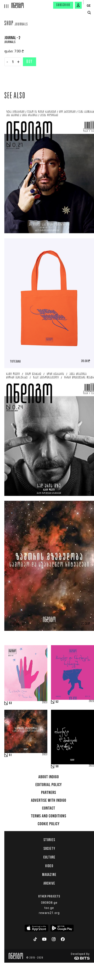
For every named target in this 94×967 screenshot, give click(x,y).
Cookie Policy (48, 824)
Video (49, 865)
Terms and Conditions (48, 816)
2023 (44, 702)
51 (10, 755)
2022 (91, 765)
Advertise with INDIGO (48, 800)
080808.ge (49, 902)
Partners (48, 792)
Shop (8, 24)
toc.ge (49, 908)
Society (49, 848)
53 (10, 703)
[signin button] (78, 5)
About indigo (48, 777)
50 (57, 766)
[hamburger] (5, 4)
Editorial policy (48, 784)
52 (57, 702)
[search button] (89, 13)
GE (89, 5)
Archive (49, 883)
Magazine (49, 874)
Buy (29, 62)
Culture (49, 857)
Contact (48, 808)
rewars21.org (49, 913)
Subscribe (63, 5)
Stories (49, 839)
